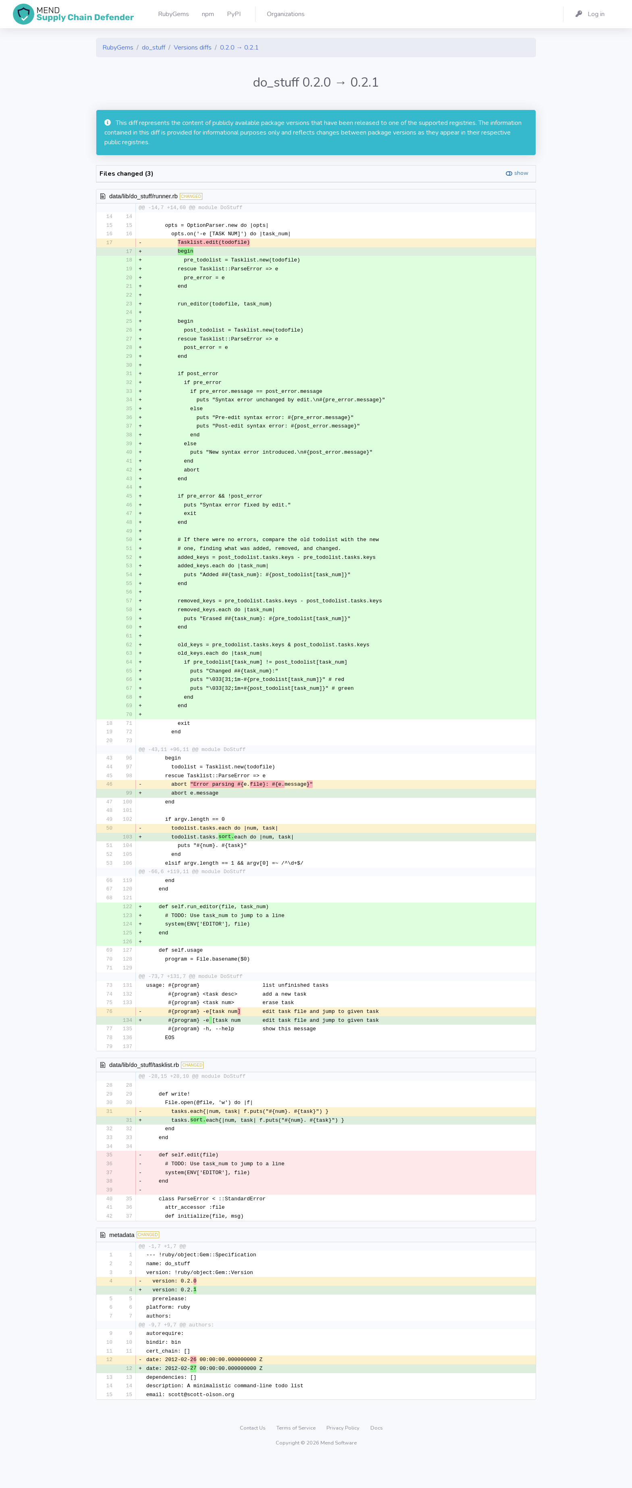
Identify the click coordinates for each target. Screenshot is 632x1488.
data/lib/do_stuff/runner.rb (143, 196)
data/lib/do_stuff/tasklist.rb (144, 1086)
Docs (376, 1457)
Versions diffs (193, 47)
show (521, 173)
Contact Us (253, 1457)
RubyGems (117, 47)
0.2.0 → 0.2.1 (239, 47)
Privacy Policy (343, 1457)
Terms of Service (296, 1457)
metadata (122, 1260)
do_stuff (153, 47)
